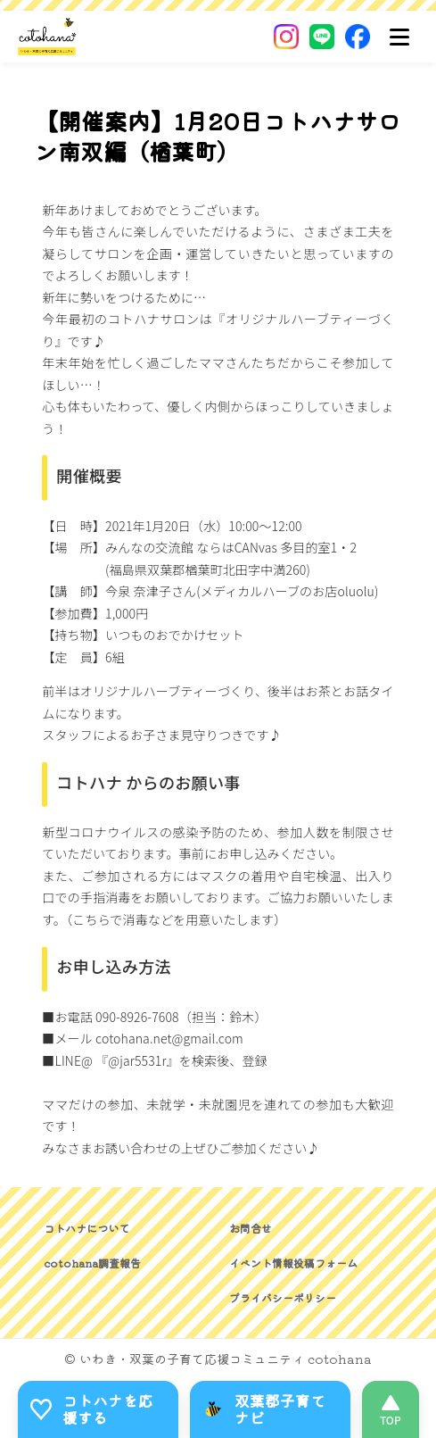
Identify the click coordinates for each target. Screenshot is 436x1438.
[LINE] (321, 36)
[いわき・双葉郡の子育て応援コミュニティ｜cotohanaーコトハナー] (48, 36)
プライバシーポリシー (282, 1297)
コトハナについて (86, 1227)
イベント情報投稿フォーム (293, 1262)
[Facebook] (357, 36)
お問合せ (250, 1227)
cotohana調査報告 (92, 1262)
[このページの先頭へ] (390, 1409)
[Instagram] (286, 36)
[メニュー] (399, 37)
